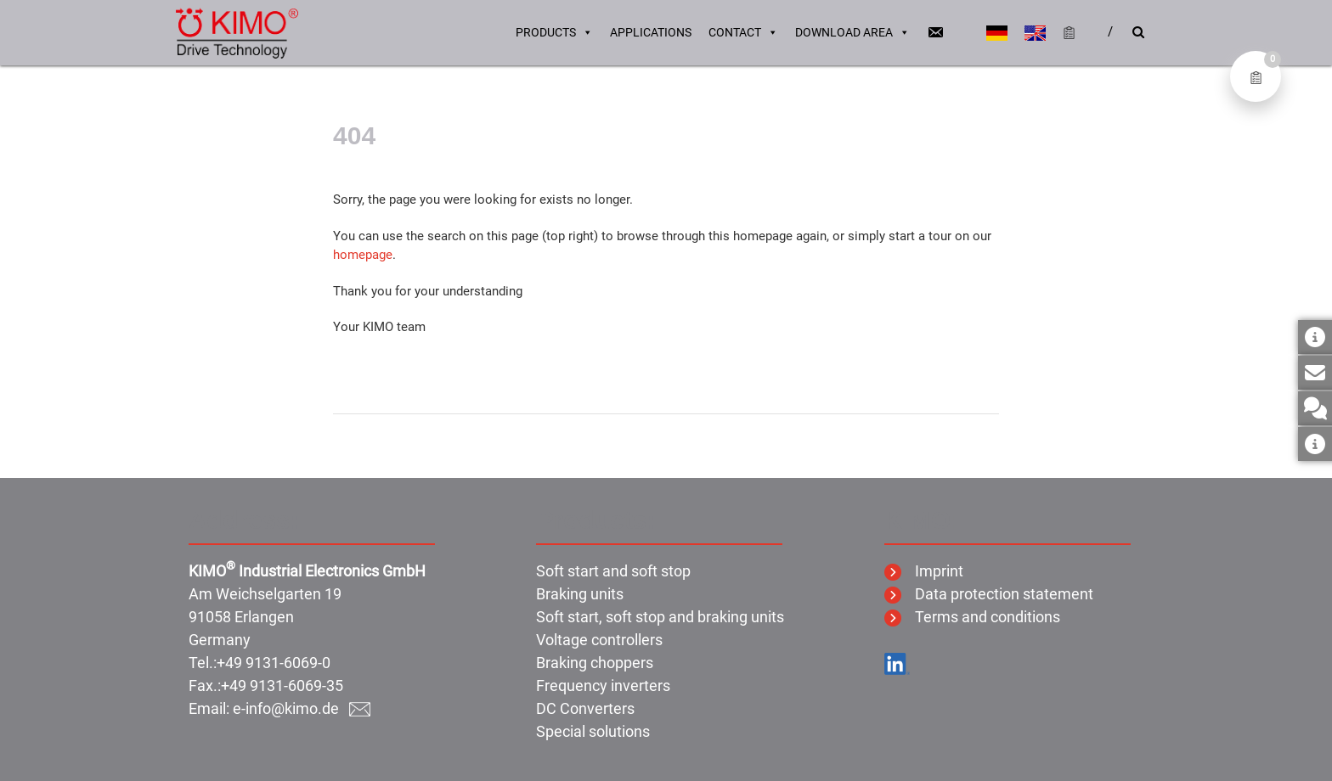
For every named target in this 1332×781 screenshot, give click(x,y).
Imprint (923, 571)
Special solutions (593, 731)
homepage (362, 254)
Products (554, 34)
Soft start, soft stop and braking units (660, 617)
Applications (650, 34)
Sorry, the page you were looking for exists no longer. (483, 199)
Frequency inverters (603, 685)
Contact (743, 34)
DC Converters (585, 708)
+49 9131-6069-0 (273, 662)
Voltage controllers (599, 640)
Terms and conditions (972, 617)
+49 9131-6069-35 (282, 685)
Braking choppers (594, 662)
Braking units (580, 594)
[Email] (935, 34)
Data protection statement (988, 594)
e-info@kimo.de (301, 708)
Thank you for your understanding (427, 291)
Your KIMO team (379, 326)
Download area (852, 34)
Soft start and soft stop (613, 571)
